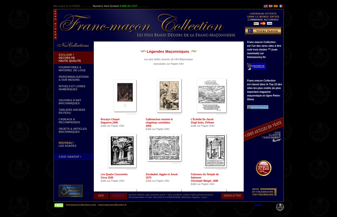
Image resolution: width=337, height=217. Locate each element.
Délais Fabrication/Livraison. (198, 195)
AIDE (101, 195)
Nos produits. (175, 195)
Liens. (204, 197)
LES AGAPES (68, 144)
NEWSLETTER (232, 195)
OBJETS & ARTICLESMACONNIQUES (73, 130)
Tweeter (258, 204)
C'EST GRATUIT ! (70, 156)
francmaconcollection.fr (112, 205)
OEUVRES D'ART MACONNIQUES (70, 102)
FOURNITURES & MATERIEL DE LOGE (72, 69)
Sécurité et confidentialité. (167, 197)
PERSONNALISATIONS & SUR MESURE (74, 78)
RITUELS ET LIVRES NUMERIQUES (72, 88)
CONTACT (118, 195)
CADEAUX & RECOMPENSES (69, 121)
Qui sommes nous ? (157, 195)
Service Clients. (137, 195)
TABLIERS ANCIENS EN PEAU (72, 111)
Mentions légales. (191, 197)
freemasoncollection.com (81, 205)
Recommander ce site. (141, 197)
